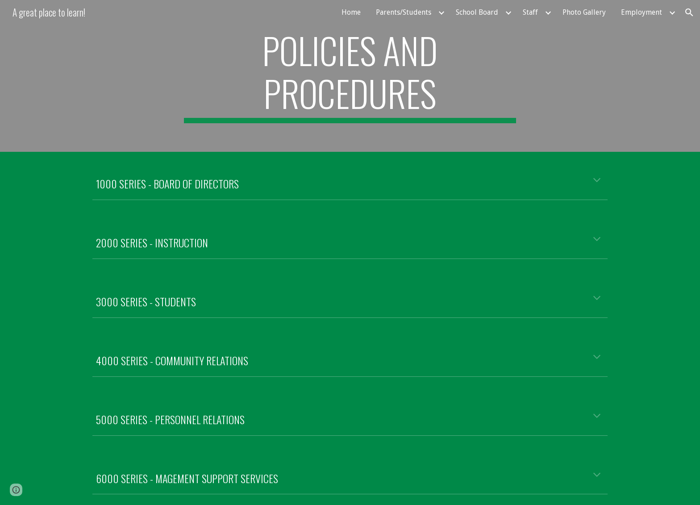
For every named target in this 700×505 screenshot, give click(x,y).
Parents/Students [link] (403, 12)
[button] (689, 12)
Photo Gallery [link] (584, 12)
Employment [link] (641, 12)
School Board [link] (477, 12)
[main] (350, 76)
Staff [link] (530, 12)
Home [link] (351, 12)
